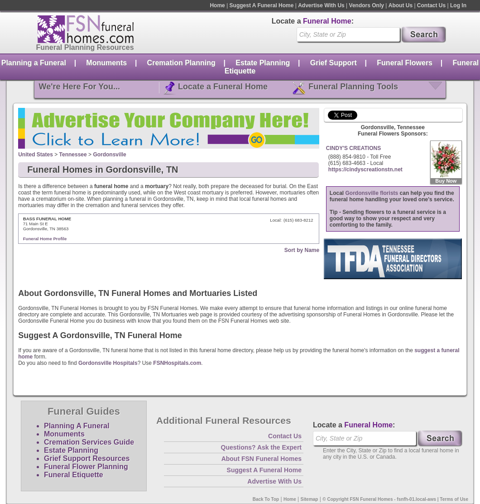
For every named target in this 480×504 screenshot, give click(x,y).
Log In (458, 5)
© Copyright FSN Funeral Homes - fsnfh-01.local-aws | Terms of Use (395, 499)
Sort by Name (301, 250)
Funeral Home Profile (45, 238)
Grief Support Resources (87, 458)
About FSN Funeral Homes (261, 458)
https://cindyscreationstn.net (365, 169)
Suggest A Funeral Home (262, 5)
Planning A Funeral (77, 426)
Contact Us (431, 5)
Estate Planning (262, 63)
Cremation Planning (181, 63)
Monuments (106, 63)
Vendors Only (366, 5)
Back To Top (266, 499)
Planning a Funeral (33, 63)
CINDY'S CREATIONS (353, 148)
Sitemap (309, 499)
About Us (401, 5)
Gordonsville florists (372, 193)
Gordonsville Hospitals (108, 363)
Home (217, 5)
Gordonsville (109, 154)
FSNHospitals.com (177, 363)
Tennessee (73, 154)
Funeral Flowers (404, 63)
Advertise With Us (321, 5)
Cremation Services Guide (89, 442)
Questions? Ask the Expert (261, 447)
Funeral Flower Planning (86, 466)
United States (35, 154)
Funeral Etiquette (73, 475)
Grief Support (333, 63)
